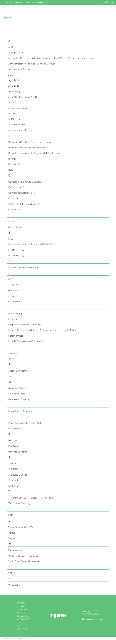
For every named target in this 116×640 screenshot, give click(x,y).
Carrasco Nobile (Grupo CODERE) (25, 182)
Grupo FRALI (14, 302)
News (19, 626)
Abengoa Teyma (16, 53)
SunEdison (13, 486)
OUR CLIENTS (22, 616)
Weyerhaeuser (15, 550)
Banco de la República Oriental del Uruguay (29, 142)
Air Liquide (13, 86)
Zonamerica (14, 585)
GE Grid (12, 279)
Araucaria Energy (17, 125)
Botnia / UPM (14, 164)
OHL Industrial (15, 429)
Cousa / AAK (14, 210)
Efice (10, 239)
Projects (20, 613)
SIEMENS (13, 469)
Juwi (10, 376)
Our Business (23, 610)
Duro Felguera (15, 227)
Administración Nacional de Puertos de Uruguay (31, 64)
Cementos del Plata (18, 187)
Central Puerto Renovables (21, 193)
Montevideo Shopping (19, 399)
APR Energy (14, 119)
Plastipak (13, 441)
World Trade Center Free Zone (23, 556)
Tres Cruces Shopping (19, 503)
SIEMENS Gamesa (17, 475)
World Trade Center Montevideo (24, 561)
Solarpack (13, 480)
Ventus (11, 533)
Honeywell (13, 319)
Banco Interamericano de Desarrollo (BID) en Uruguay (34, 153)
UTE (10, 515)
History (20, 606)
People (19, 622)
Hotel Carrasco (15, 336)
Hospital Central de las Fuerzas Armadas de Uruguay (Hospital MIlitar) (42, 330)
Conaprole (13, 199)
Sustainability (23, 619)
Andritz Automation (18, 108)
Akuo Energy (14, 92)
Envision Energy (16, 256)
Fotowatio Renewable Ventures (23, 268)
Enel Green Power (17, 250)
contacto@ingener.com (38, 2)
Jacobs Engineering (18, 371)
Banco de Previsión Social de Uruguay (27, 148)
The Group (21, 603)
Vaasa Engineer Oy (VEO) (20, 527)
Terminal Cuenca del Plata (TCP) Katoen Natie (30, 498)
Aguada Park (14, 80)
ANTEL (11, 114)
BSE (10, 170)
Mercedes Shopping (18, 388)
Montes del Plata (16, 394)
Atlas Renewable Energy (20, 130)
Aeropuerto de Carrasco (20, 69)
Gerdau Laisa (14, 291)
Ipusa (11, 359)
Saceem (12, 464)
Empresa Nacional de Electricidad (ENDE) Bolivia (32, 245)
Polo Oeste (13, 446)
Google (11, 296)
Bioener (12, 159)
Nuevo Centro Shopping (20, 411)
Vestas (11, 538)
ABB (10, 47)
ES (112, 2)
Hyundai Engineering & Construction (26, 341)
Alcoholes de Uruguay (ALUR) (22, 97)
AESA (11, 75)
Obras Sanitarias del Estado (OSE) (25, 423)
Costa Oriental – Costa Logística (24, 204)
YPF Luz (12, 573)
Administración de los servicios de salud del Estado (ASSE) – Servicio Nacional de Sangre (52, 58)
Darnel (11, 222)
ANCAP (12, 103)
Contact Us (21, 629)
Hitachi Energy (15, 314)
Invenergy (13, 353)
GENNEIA (13, 285)
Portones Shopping (17, 452)
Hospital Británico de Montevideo (24, 325)
